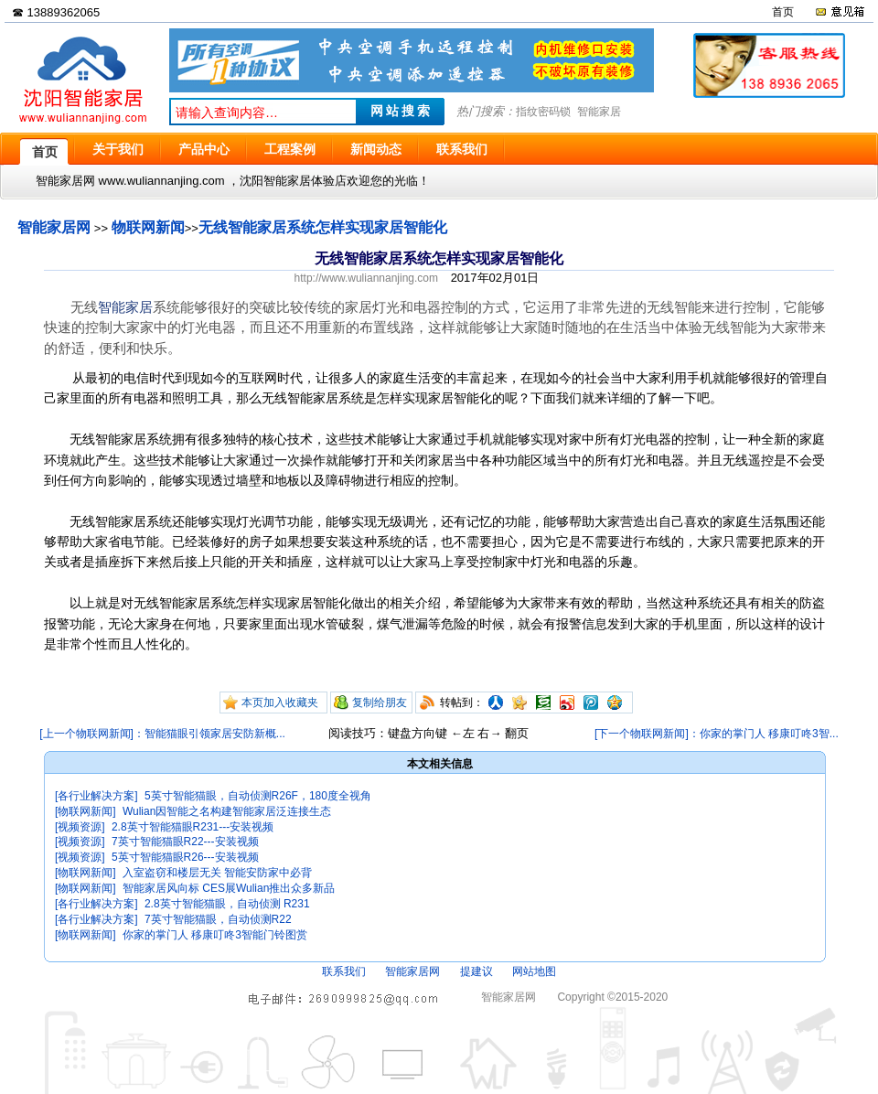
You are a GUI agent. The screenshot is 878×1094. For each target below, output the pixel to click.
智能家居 (599, 111)
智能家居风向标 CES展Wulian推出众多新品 (229, 888)
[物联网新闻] (85, 811)
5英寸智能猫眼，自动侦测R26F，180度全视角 (258, 795)
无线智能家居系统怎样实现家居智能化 (322, 227)
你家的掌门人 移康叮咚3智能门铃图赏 (215, 934)
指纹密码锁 (543, 111)
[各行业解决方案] (96, 795)
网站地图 (534, 971)
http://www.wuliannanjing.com (366, 278)
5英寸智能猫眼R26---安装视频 (185, 857)
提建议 (476, 971)
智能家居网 (54, 227)
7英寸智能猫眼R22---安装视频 (185, 841)
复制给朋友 (379, 702)
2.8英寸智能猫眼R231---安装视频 (192, 826)
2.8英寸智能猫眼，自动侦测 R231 (227, 903)
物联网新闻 (148, 227)
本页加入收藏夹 (279, 702)
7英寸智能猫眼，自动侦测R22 (218, 919)
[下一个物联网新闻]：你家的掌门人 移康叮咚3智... (716, 733)
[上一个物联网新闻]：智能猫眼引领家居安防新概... (162, 733)
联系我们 (344, 971)
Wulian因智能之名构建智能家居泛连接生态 (227, 811)
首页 (783, 11)
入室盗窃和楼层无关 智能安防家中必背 (217, 872)
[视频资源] (80, 826)
